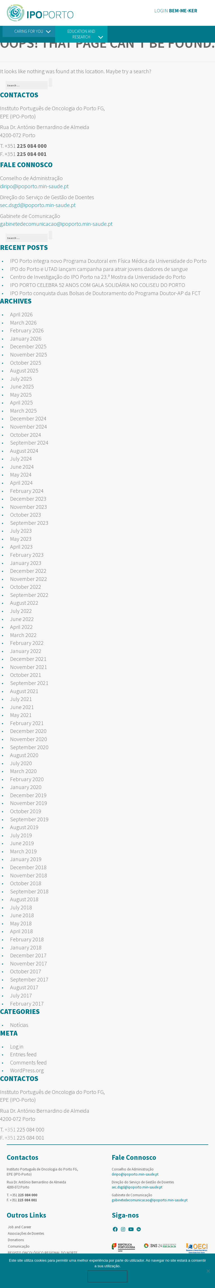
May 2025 (21, 394)
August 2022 (24, 602)
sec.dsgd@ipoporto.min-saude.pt (38, 204)
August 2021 (24, 690)
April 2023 (21, 546)
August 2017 (24, 987)
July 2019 (21, 835)
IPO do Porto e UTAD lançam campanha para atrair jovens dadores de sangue (99, 268)
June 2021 (22, 706)
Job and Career (19, 1227)
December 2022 (28, 570)
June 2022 (22, 618)
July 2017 (21, 995)
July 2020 (21, 763)
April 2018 (21, 931)
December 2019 (28, 795)
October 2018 (25, 883)
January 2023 (25, 562)
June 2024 (22, 466)
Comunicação (19, 1246)
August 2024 (24, 450)
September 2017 (29, 979)
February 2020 (27, 779)
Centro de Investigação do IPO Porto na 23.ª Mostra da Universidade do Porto (98, 276)
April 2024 (21, 482)
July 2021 (21, 698)
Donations (16, 1240)
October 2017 (25, 971)
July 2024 (21, 458)
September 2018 (29, 891)
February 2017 (27, 1003)
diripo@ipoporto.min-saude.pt (34, 186)
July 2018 (21, 907)
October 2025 (25, 362)
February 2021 (27, 722)
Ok (107, 1276)
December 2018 (28, 867)
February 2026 (27, 330)
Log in (17, 1046)
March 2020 (23, 770)
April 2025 (21, 402)
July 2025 (21, 378)
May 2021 (21, 714)
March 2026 (23, 322)
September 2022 (29, 594)
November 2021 (28, 666)
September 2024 (29, 442)
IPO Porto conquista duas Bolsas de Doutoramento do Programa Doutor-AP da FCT (105, 292)
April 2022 (21, 626)
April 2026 (21, 314)
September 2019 (29, 819)
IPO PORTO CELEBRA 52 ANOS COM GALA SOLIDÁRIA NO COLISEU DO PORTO (97, 284)
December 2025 (28, 346)
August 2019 (24, 827)
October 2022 (25, 586)
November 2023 (28, 506)
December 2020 (28, 730)
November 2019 (28, 802)
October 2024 (25, 434)
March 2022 (23, 634)
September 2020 (29, 747)
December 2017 (28, 955)
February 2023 (27, 554)
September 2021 (29, 682)
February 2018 (27, 939)
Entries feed (23, 1054)
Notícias (19, 1024)
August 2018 (24, 899)
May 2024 (21, 474)
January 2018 (25, 947)
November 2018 (28, 875)
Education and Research (81, 34)
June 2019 (22, 843)
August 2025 (24, 370)
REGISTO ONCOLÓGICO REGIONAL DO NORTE (43, 1252)
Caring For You (28, 31)
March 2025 (23, 410)
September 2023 (29, 522)
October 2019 (25, 811)
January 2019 (25, 859)
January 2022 (25, 650)
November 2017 (28, 963)
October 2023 (25, 514)
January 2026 (25, 338)
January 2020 (25, 786)
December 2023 (28, 498)
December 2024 (28, 418)
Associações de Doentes (26, 1233)
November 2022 (28, 578)
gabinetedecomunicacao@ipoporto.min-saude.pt (56, 223)
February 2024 (27, 490)
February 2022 (27, 642)
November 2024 (28, 426)
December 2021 (28, 658)
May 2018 (21, 923)
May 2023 (21, 538)
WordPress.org (27, 1070)
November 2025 (28, 354)
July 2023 (21, 530)
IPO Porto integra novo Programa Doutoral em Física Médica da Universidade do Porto (108, 260)
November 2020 (28, 738)
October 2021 (25, 674)
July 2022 (21, 610)
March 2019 (23, 851)
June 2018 (22, 915)
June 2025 (22, 386)
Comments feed (28, 1062)
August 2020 (24, 754)
